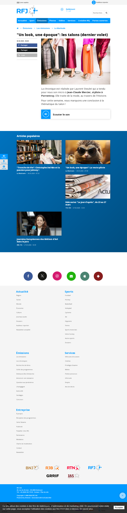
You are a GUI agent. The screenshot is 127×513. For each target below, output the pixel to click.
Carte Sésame (21, 422)
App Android (98, 276)
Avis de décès (69, 386)
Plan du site (44, 492)
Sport (32, 20)
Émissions (42, 20)
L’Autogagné (20, 386)
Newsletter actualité (23, 330)
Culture (19, 312)
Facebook (28, 276)
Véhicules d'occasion (72, 357)
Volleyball (68, 308)
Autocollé (19, 391)
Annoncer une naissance (25, 378)
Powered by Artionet (23, 497)
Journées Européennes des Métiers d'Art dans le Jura (37, 240)
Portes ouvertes (100, 20)
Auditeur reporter (22, 325)
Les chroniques (21, 361)
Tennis (67, 325)
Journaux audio (21, 317)
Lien (21, 55)
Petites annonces (71, 374)
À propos (19, 413)
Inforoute (68, 378)
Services (71, 20)
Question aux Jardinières (25, 382)
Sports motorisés (71, 330)
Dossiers (19, 321)
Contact (19, 448)
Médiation (19, 439)
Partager (23, 45)
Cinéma (67, 361)
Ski (66, 317)
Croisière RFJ (84, 20)
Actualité (22, 20)
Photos (52, 20)
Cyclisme (68, 312)
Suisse (18, 299)
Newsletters (71, 276)
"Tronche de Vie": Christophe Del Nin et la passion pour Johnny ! (38, 168)
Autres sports (69, 338)
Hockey (67, 299)
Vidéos (62, 20)
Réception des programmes (26, 418)
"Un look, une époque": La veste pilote (85, 167)
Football (68, 295)
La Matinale (59, 28)
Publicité (19, 426)
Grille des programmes (24, 369)
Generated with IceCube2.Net (41, 497)
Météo (67, 369)
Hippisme (68, 321)
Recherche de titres (23, 365)
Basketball (68, 304)
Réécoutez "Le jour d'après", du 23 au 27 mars (85, 203)
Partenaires (20, 435)
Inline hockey (69, 334)
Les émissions (43, 28)
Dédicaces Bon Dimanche (25, 374)
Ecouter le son (55, 114)
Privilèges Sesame (71, 365)
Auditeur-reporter (100, 2)
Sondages (19, 395)
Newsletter (20, 452)
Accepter (119, 507)
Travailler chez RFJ (22, 431)
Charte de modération (24, 444)
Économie (19, 308)
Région (18, 295)
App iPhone (84, 276)
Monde (18, 304)
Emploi (67, 382)
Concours (19, 399)
